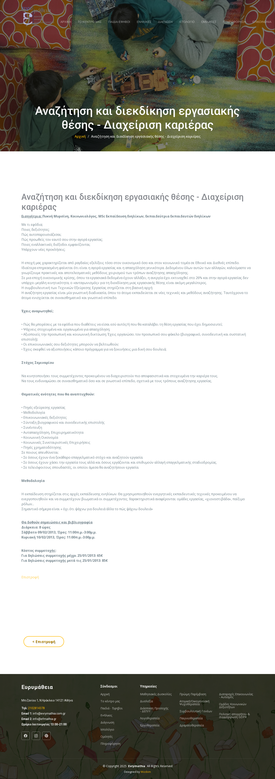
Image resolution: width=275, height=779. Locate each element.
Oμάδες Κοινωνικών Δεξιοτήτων (233, 706)
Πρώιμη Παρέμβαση (193, 694)
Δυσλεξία (146, 701)
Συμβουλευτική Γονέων (196, 711)
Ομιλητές (106, 736)
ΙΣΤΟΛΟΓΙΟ (186, 21)
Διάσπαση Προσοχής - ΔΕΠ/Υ (154, 710)
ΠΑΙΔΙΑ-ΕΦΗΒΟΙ (119, 21)
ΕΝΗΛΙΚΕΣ (144, 21)
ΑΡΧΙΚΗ (66, 21)
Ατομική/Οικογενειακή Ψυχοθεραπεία (194, 703)
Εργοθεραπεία (149, 725)
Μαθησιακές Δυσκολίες (156, 694)
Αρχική (80, 136)
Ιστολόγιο (107, 729)
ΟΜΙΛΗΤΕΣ (208, 21)
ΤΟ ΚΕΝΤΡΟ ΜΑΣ (90, 21)
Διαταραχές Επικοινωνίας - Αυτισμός (236, 696)
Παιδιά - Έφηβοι (111, 708)
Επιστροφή (30, 601)
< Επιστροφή (43, 641)
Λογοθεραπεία (150, 718)
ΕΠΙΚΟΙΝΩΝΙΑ (262, 21)
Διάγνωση (107, 722)
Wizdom (146, 772)
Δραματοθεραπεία (192, 725)
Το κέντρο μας (110, 701)
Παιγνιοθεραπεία (191, 718)
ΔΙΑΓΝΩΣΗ (165, 21)
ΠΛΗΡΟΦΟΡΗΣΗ (234, 21)
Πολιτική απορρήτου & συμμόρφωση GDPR (234, 716)
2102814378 (36, 708)
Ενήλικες (106, 715)
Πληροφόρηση (110, 743)
